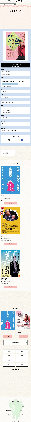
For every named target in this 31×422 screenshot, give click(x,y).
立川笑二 (3, 195)
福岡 (9, 351)
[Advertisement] (15, 21)
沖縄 (22, 364)
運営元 (9, 414)
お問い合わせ (23, 414)
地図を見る (9, 84)
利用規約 (23, 406)
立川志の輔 (4, 236)
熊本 (22, 355)
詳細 (10, 203)
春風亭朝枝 (4, 279)
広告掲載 (8, 410)
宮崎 (9, 364)
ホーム (9, 406)
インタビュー (23, 410)
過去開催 (15, 369)
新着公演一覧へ (19, 342)
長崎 (22, 351)
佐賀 (9, 355)
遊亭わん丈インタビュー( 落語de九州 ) (10, 130)
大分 (22, 360)
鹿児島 (9, 360)
